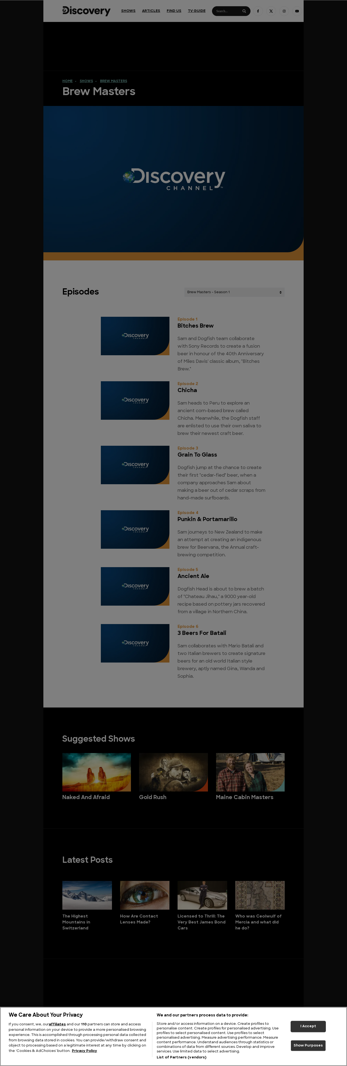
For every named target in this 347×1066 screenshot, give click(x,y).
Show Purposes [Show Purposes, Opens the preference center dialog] (308, 1045)
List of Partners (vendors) (181, 1057)
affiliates (57, 1024)
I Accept (308, 1026)
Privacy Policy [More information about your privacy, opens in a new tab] (84, 1051)
